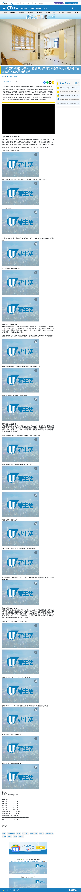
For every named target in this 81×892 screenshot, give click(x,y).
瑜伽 (15, 832)
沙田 (19, 829)
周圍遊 (69, 12)
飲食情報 (39, 12)
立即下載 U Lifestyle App (72, 3)
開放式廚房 (34, 829)
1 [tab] (37, 16)
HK (12, 3)
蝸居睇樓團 (12, 829)
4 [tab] (42, 16)
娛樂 (47, 12)
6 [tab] (45, 16)
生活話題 (9, 72)
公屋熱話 (32, 8)
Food (23, 3)
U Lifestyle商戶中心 (58, 3)
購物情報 (30, 12)
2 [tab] (38, 16)
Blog (35, 3)
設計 (10, 832)
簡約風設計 (50, 829)
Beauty (29, 3)
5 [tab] (43, 16)
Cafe (4, 832)
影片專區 (61, 12)
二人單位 (25, 829)
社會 (54, 12)
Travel (17, 3)
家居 (15, 72)
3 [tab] (40, 16)
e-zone (41, 3)
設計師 (21, 832)
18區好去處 (77, 12)
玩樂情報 (21, 12)
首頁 (3, 72)
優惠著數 (12, 12)
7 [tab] (40, 18)
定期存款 (45, 8)
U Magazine (7, 77)
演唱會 (5, 12)
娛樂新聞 (38, 8)
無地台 (42, 829)
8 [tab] (42, 18)
